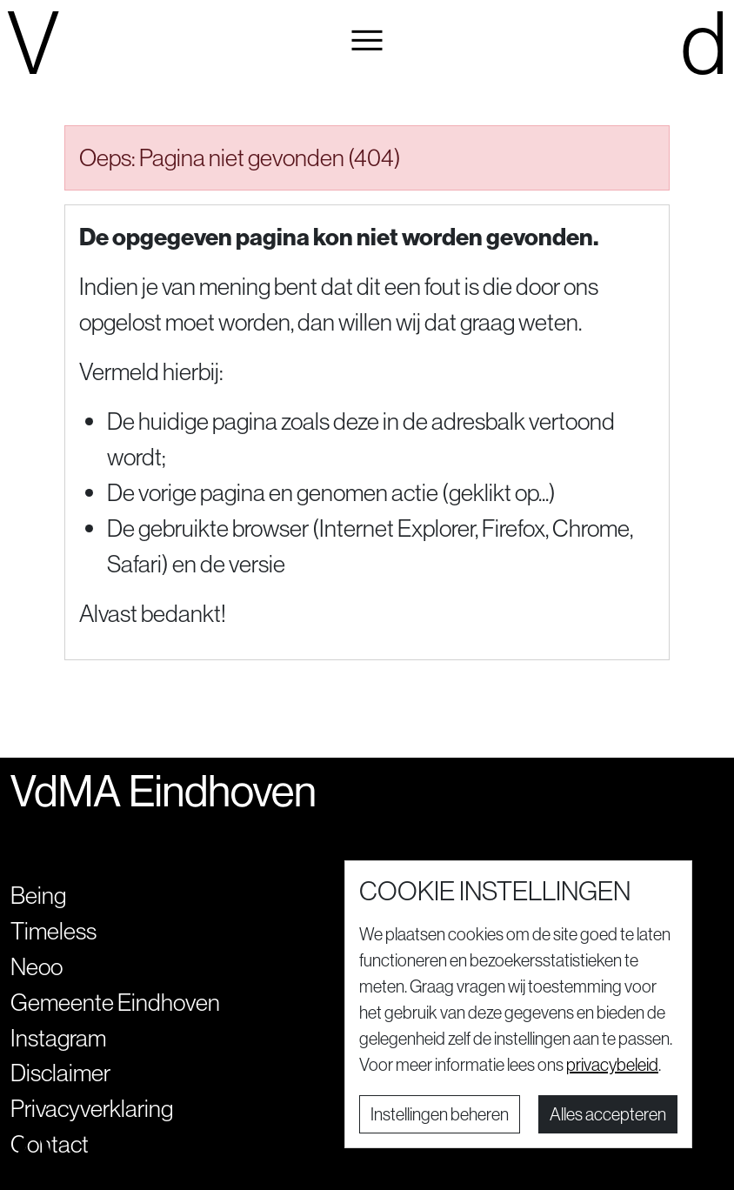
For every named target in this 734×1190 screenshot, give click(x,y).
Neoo (36, 966)
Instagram (58, 1038)
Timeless (53, 931)
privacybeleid (612, 1064)
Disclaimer (60, 1072)
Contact (49, 1144)
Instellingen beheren (439, 1114)
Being (38, 895)
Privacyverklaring (91, 1108)
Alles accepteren (608, 1114)
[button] (367, 41)
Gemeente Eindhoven (115, 1002)
